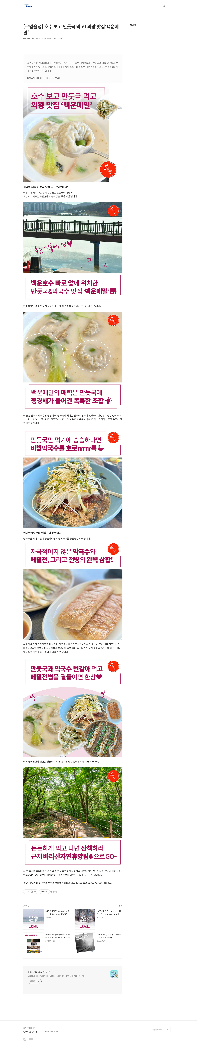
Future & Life (28, 38)
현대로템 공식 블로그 (39, 972)
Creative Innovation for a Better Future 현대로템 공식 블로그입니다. (56, 975)
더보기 (119, 905)
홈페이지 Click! (29, 1028)
